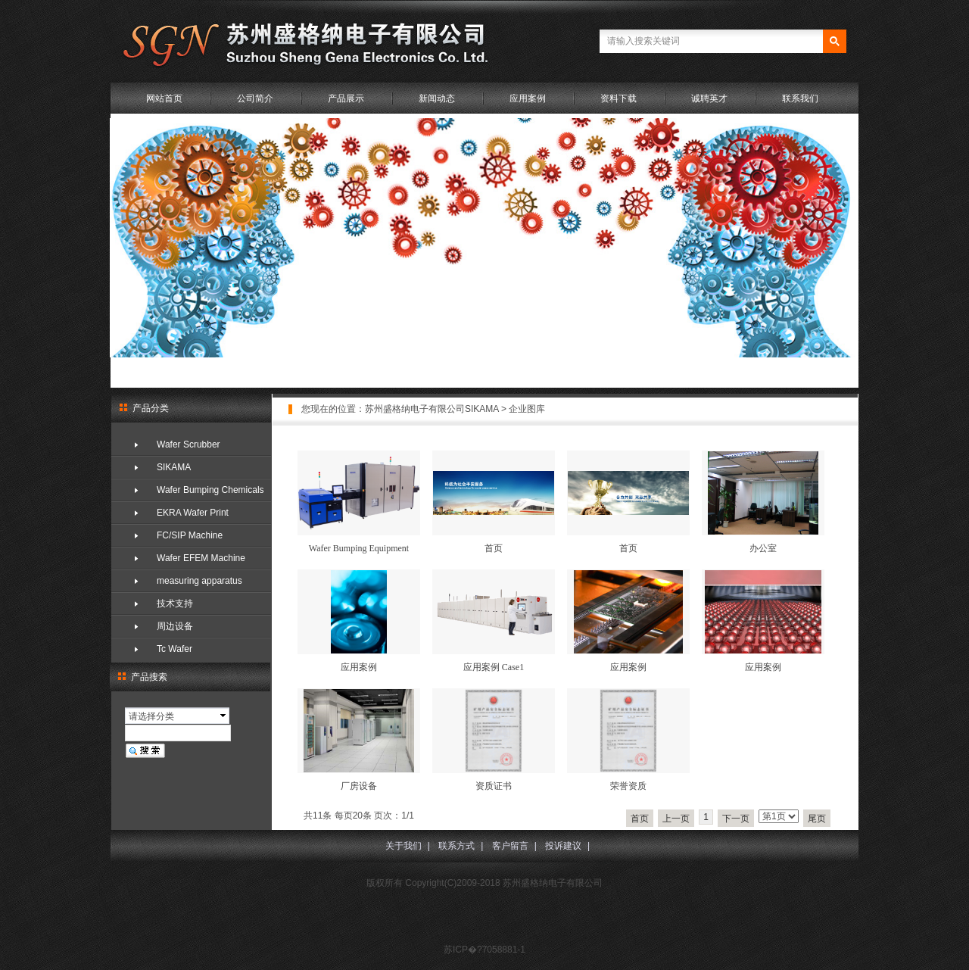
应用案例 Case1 (493, 667)
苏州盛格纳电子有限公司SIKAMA (432, 409)
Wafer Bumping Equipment (359, 548)
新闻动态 (437, 98)
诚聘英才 (709, 98)
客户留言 (510, 846)
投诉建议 (563, 846)
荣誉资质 (628, 786)
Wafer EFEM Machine (201, 558)
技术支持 (175, 603)
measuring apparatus (199, 580)
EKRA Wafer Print (193, 512)
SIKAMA (174, 467)
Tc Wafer (174, 649)
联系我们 (800, 98)
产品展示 (346, 98)
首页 (493, 548)
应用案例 (527, 98)
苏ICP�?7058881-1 (484, 949)
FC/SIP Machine (190, 535)
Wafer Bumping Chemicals (210, 490)
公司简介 (255, 98)
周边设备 (175, 626)
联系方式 (456, 846)
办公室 (763, 548)
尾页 (817, 818)
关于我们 (403, 846)
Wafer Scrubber (188, 444)
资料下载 (618, 98)
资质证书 (493, 786)
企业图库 (527, 409)
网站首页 (164, 98)
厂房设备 (359, 786)
